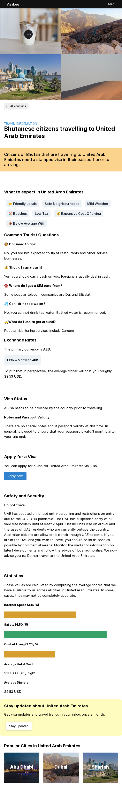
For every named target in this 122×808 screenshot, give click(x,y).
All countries (16, 106)
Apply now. (15, 476)
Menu (112, 4)
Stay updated (18, 726)
